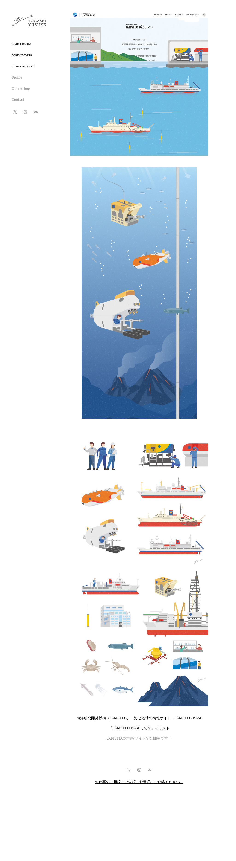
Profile (17, 77)
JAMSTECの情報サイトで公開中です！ (139, 738)
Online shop (21, 89)
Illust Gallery (23, 66)
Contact (18, 100)
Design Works (22, 55)
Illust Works (22, 44)
